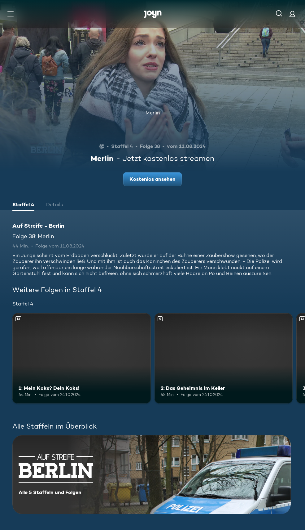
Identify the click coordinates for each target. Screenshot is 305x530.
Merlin (153, 113)
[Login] (292, 13)
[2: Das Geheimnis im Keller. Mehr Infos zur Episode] (224, 358)
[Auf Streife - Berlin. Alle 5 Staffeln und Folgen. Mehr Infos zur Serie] (151, 474)
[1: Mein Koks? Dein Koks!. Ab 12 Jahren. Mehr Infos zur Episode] (81, 358)
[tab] (23, 205)
